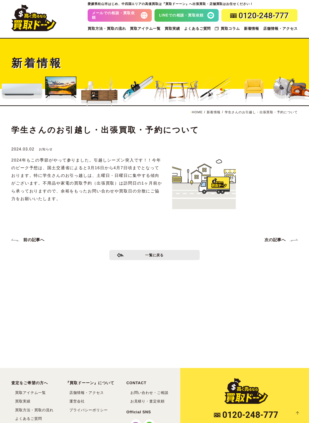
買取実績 (172, 28)
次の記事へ (275, 240)
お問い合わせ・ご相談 (149, 393)
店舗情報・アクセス (280, 28)
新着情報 (251, 28)
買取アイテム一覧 (145, 28)
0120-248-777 (246, 415)
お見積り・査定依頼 (147, 401)
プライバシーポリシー (88, 410)
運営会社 (77, 401)
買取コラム (230, 28)
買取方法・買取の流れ (107, 28)
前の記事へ (33, 240)
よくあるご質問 (197, 28)
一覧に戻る (154, 256)
